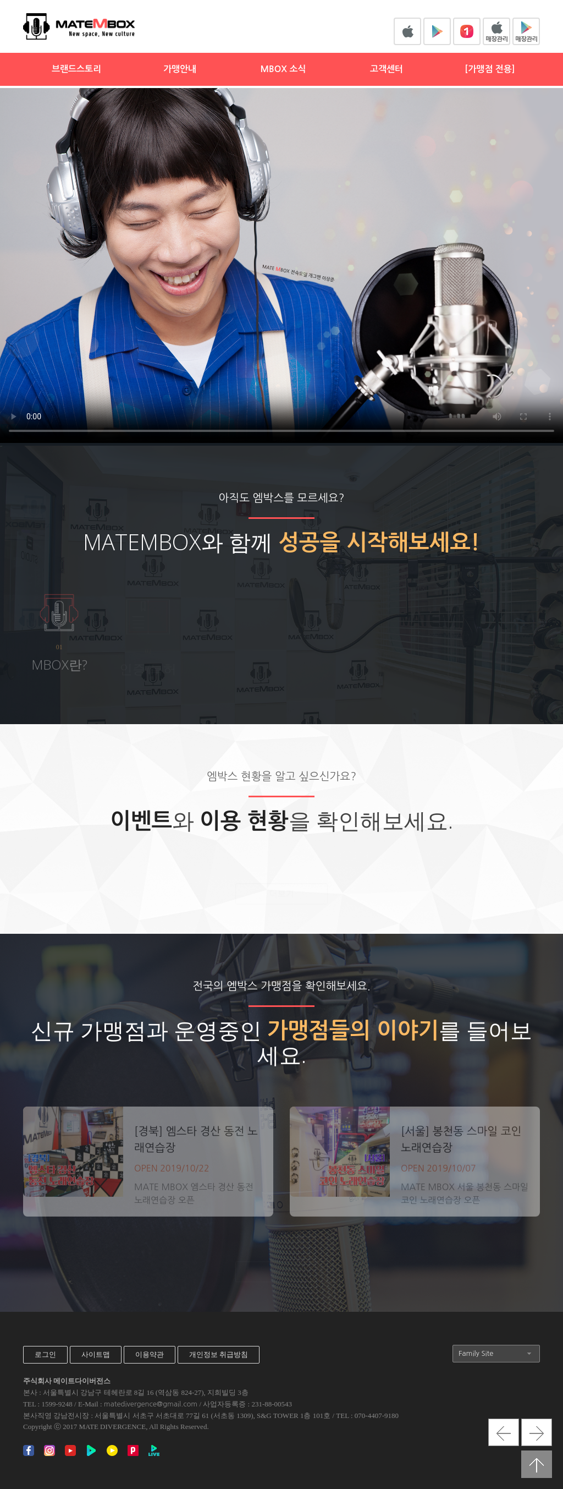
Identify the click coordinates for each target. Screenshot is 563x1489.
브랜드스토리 (76, 69)
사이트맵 (95, 1354)
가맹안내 (179, 69)
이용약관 (149, 1354)
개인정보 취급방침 (218, 1354)
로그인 (45, 1354)
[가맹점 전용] (490, 69)
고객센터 (386, 69)
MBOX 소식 (283, 69)
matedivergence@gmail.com (150, 1404)
